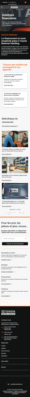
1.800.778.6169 (7, 339)
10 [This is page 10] (20, 212)
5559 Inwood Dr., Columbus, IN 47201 (10, 324)
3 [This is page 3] (14, 212)
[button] (6, 213)
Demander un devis (5, 259)
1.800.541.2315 (7, 334)
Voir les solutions (5, 296)
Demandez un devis (8, 253)
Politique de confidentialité (20, 391)
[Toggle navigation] (1, 7)
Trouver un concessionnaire (15, 244)
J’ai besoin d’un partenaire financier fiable (13, 75)
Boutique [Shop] (5, 2)
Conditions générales (8, 391)
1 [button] (9, 212)
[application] (15, 143)
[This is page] (24, 213)
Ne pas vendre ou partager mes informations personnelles (15, 393)
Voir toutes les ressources (9, 126)
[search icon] (26, 238)
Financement (6, 277)
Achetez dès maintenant (7, 271)
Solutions (4, 289)
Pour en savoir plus (8, 85)
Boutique (4, 265)
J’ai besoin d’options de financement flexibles (12, 94)
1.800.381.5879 (7, 329)
